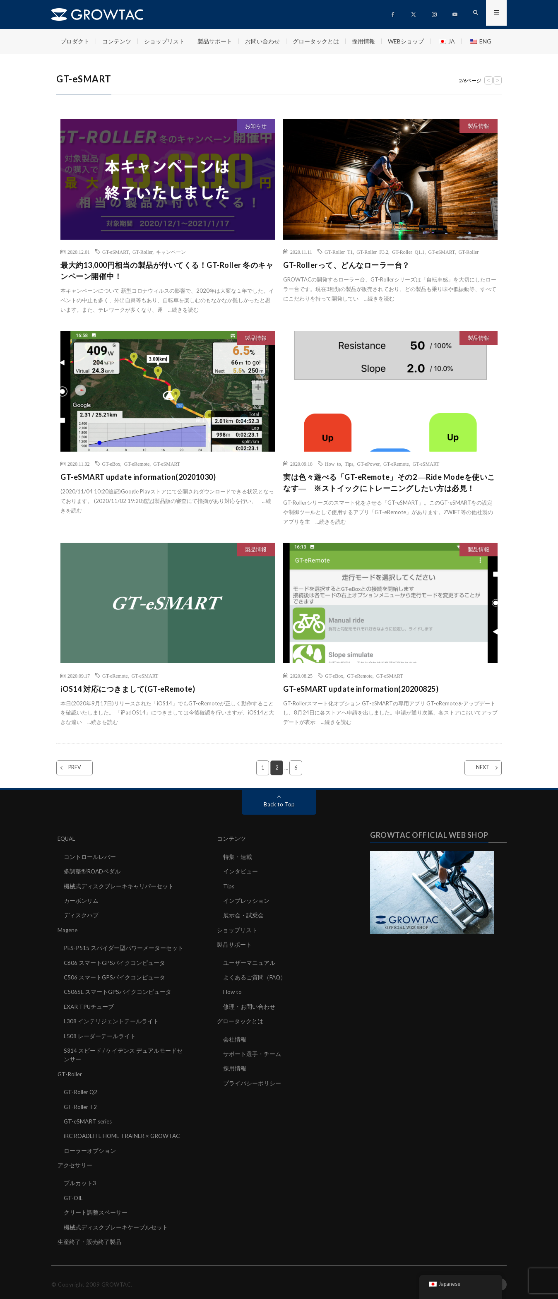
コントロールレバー (90, 856)
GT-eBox (111, 463)
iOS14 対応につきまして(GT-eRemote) (127, 688)
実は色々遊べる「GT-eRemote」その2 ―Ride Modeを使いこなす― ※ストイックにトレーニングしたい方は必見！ (389, 482)
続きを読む (185, 309)
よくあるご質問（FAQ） (255, 975)
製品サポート (214, 41)
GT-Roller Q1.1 (408, 251)
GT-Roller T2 (81, 1103)
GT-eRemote (137, 463)
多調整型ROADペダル (92, 871)
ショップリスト (164, 41)
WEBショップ (406, 41)
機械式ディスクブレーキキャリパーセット (119, 885)
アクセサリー (75, 1161)
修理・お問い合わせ (249, 1004)
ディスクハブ (81, 914)
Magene (68, 929)
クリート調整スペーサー (95, 1208)
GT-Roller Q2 (81, 1089)
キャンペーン (171, 251)
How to (333, 463)
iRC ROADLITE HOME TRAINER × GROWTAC (124, 1132)
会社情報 (234, 1037)
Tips (349, 463)
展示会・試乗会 (243, 914)
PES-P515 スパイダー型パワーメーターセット (124, 946)
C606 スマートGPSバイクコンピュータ (115, 961)
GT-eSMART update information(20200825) (360, 688)
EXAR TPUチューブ (89, 1004)
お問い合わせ (262, 41)
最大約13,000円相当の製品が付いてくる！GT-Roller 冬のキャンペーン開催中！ (166, 270)
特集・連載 (237, 856)
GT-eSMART (115, 251)
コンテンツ (116, 41)
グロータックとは (316, 41)
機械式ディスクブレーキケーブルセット (116, 1223)
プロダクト (74, 41)
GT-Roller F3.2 (372, 251)
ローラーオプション (90, 1147)
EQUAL (67, 838)
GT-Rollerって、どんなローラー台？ (346, 264)
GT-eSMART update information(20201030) (138, 476)
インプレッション (246, 900)
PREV (80, 768)
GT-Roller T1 (339, 251)
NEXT (478, 768)
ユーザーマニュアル (249, 961)
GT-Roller (142, 251)
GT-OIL (74, 1194)
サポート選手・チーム (252, 1051)
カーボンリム (81, 900)
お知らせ (256, 126)
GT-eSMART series (89, 1118)
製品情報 (478, 126)
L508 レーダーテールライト (100, 1033)
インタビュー (240, 871)
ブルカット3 (80, 1179)
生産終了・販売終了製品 (89, 1237)
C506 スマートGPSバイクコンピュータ (115, 975)
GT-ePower (368, 463)
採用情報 (363, 41)
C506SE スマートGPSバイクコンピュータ (118, 990)
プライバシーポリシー (252, 1080)
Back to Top (279, 804)
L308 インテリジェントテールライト (111, 1019)
